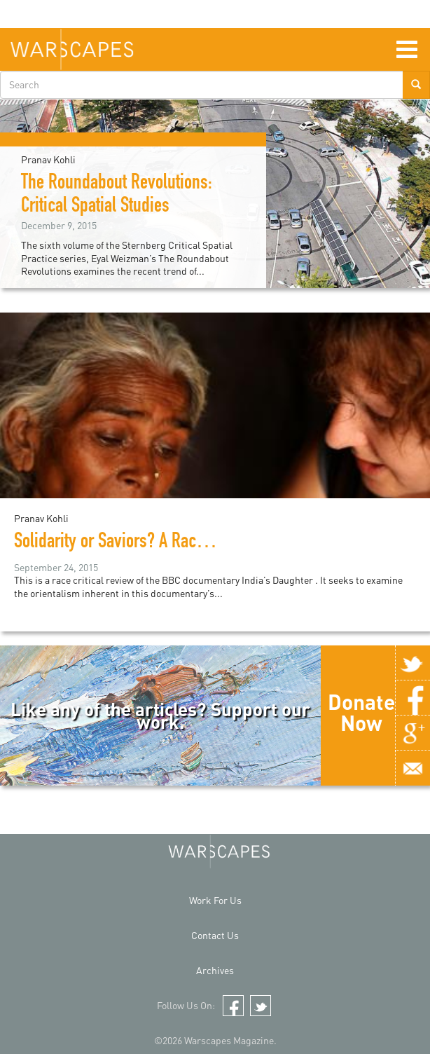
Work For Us (215, 900)
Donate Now (361, 712)
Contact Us (215, 935)
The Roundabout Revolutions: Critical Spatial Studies (116, 196)
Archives (215, 970)
